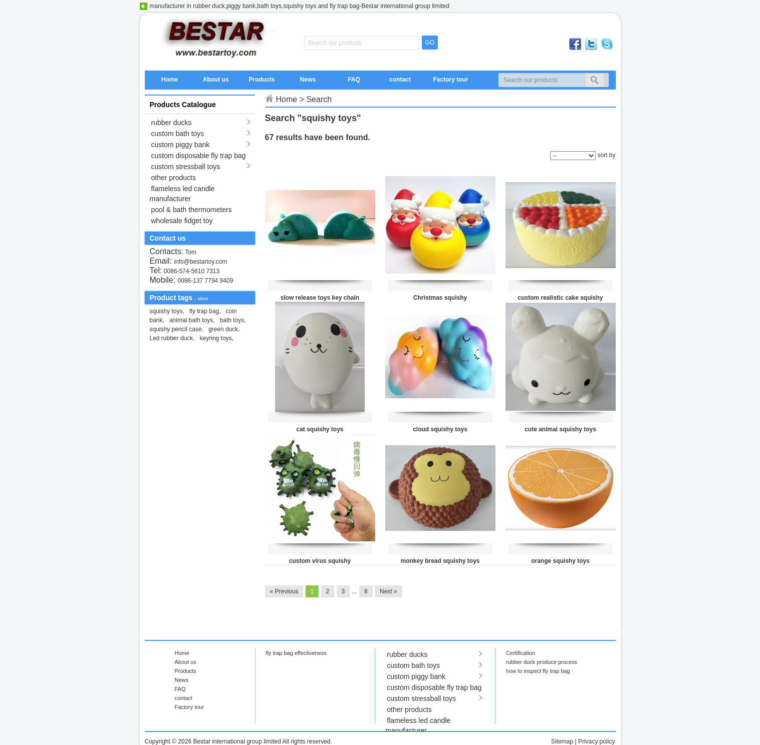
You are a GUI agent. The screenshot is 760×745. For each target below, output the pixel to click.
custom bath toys (177, 134)
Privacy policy (596, 741)
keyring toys (216, 338)
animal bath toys (191, 320)
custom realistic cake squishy (560, 297)
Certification (520, 653)
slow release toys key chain (320, 297)
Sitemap (562, 741)
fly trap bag (204, 311)
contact (400, 79)
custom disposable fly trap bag (198, 156)
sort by (606, 155)
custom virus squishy (320, 560)
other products (173, 178)
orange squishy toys (560, 560)
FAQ (354, 79)
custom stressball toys (185, 167)
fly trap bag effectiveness (296, 653)
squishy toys (166, 311)
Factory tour (450, 79)
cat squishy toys (319, 429)
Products (261, 79)
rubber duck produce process (541, 662)
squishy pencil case (176, 329)
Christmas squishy (440, 297)
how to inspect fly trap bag (538, 671)
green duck (223, 329)
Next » (388, 591)
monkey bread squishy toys (439, 560)
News (308, 79)
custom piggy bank (180, 145)
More (202, 298)
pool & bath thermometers (191, 210)
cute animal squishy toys (560, 429)
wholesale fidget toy (182, 221)
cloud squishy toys (440, 429)
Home (169, 79)
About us (215, 79)
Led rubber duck (171, 338)
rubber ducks (171, 123)
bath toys (232, 320)
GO (429, 42)
